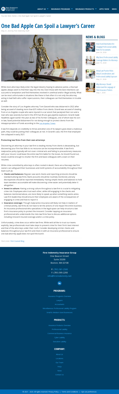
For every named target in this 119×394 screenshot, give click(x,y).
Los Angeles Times (47, 123)
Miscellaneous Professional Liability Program (59, 308)
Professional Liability (59, 329)
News (114, 9)
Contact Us (59, 375)
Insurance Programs (60, 9)
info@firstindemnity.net (59, 276)
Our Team (59, 362)
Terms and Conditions (70, 392)
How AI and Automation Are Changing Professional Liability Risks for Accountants (106, 46)
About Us (41, 9)
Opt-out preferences (89, 392)
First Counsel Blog (17, 241)
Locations (59, 358)
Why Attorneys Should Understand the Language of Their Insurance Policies (105, 87)
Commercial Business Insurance (60, 333)
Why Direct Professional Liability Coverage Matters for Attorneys (107, 59)
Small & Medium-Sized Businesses (60, 312)
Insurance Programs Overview (59, 296)
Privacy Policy (53, 392)
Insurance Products (84, 9)
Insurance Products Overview (60, 325)
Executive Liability (59, 341)
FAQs (60, 366)
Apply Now (104, 9)
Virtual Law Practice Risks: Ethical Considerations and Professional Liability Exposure (106, 73)
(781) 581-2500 (61, 269)
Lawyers (59, 300)
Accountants (59, 304)
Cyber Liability (59, 337)
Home (14, 16)
